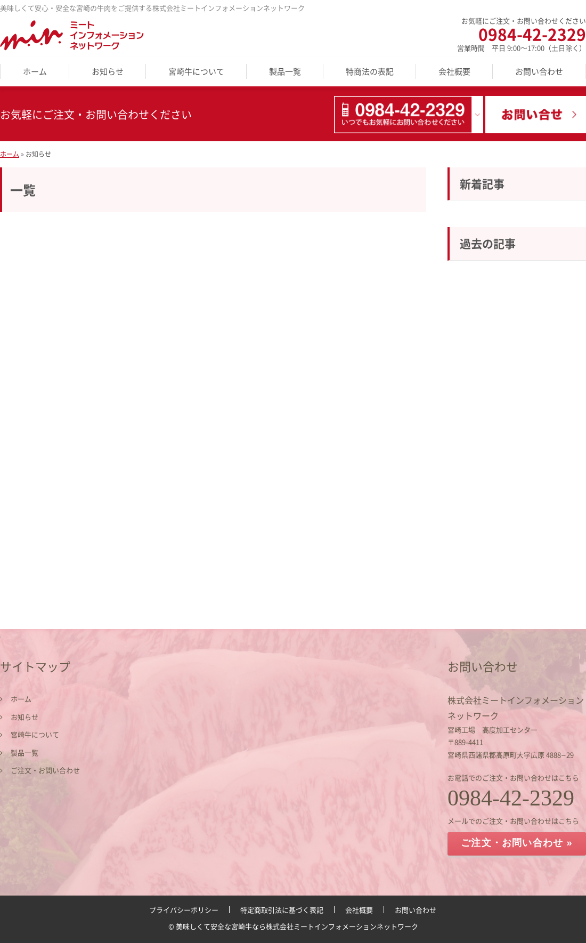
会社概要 (454, 71)
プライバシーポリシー (183, 910)
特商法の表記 (370, 71)
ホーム (35, 71)
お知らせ (108, 71)
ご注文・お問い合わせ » (516, 842)
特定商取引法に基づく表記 (281, 910)
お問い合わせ (539, 71)
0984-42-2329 (532, 34)
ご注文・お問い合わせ (45, 770)
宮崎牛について (196, 71)
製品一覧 (285, 71)
